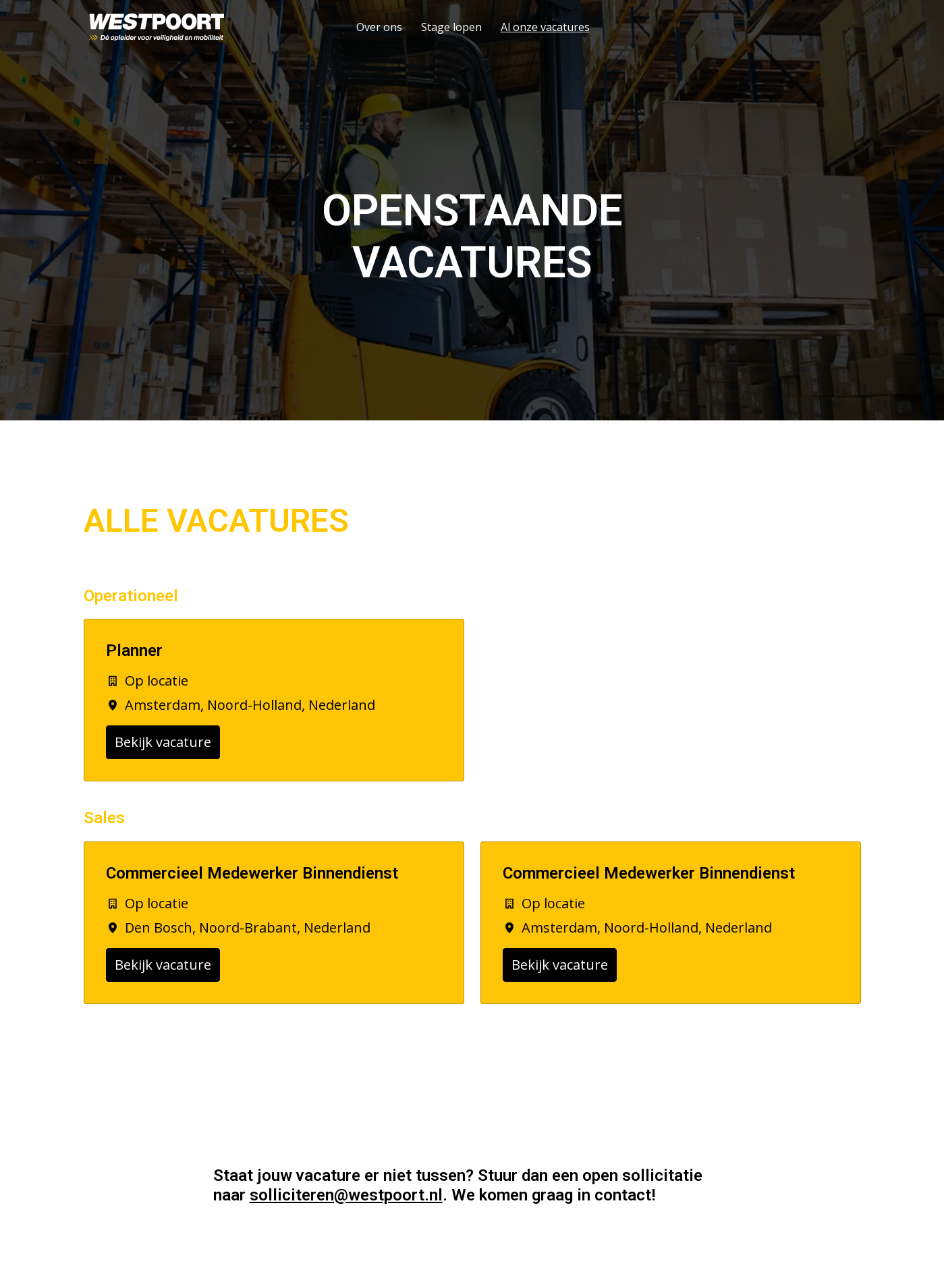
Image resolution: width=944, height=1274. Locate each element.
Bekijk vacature (163, 742)
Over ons (379, 27)
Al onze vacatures (545, 27)
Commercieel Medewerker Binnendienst (252, 873)
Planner (134, 650)
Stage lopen (451, 27)
